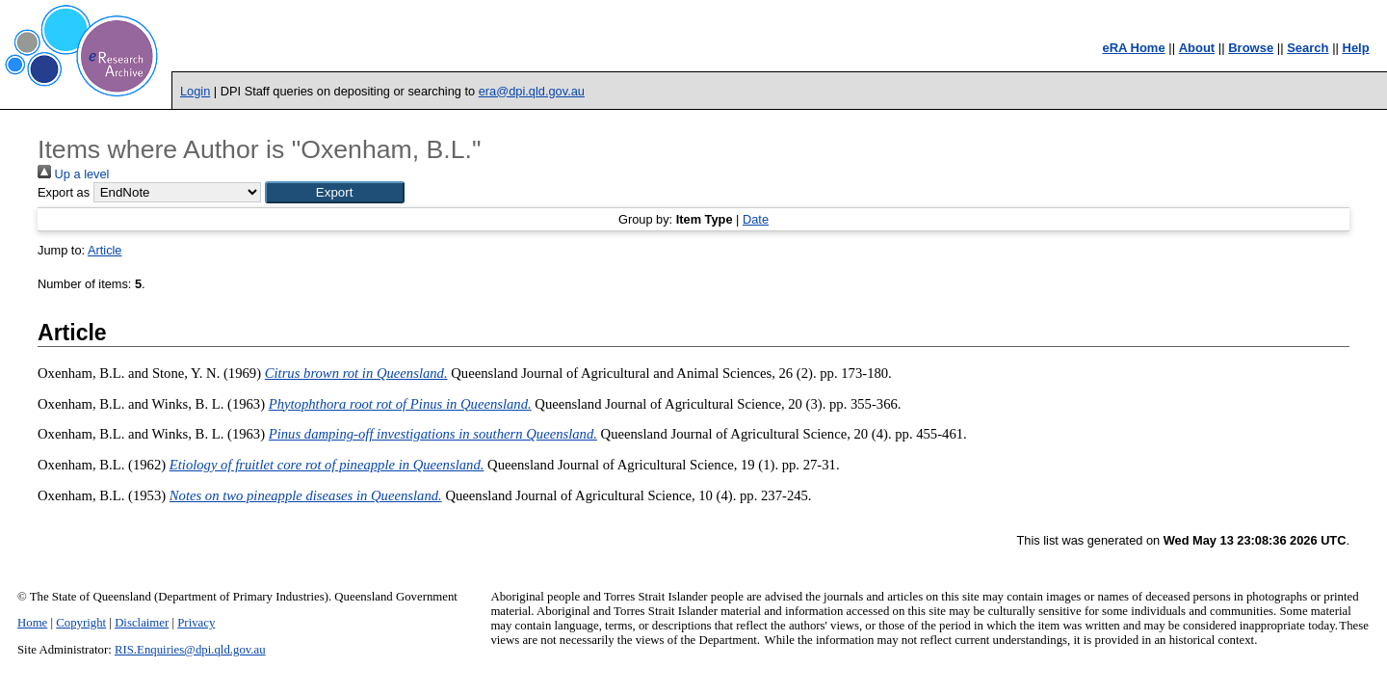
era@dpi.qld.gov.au (532, 91)
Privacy (196, 622)
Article (105, 250)
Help (1356, 47)
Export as (64, 192)
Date (756, 219)
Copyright (81, 622)
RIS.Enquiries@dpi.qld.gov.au (190, 649)
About (1197, 47)
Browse (1250, 47)
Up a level (73, 174)
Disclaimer (142, 622)
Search (1307, 47)
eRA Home (1133, 47)
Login (195, 91)
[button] (335, 192)
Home (32, 622)
